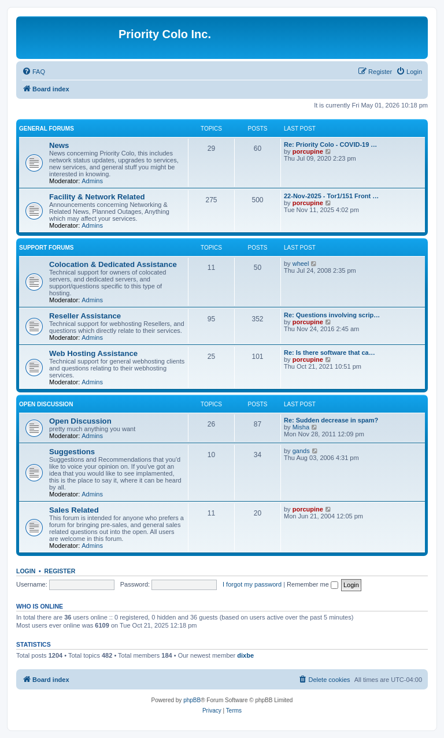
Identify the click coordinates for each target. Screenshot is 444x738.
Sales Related (74, 510)
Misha (301, 427)
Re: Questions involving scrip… (332, 314)
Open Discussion (46, 404)
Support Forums (46, 247)
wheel (301, 263)
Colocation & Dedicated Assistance (113, 264)
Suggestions (72, 451)
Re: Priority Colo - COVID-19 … (330, 144)
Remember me (312, 584)
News (59, 145)
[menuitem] (33, 72)
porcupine (308, 151)
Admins (92, 180)
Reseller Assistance (85, 315)
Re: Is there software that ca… (329, 352)
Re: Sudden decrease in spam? (331, 420)
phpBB (192, 700)
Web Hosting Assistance (93, 353)
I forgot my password (252, 584)
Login (25, 571)
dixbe (245, 655)
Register (60, 571)
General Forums (46, 128)
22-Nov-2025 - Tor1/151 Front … (331, 195)
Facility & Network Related (97, 196)
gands (301, 450)
